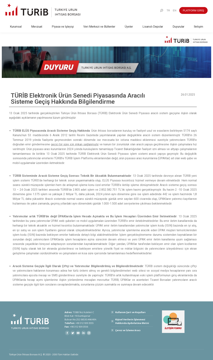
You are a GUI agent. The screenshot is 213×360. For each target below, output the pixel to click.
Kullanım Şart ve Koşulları (130, 312)
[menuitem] (168, 10)
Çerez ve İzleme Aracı (127, 330)
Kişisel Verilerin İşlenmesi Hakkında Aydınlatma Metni (132, 321)
